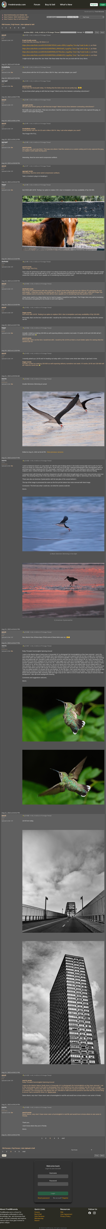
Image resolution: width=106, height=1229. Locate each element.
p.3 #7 (26, 166)
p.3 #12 (26, 328)
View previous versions (55, 452)
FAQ (61, 1212)
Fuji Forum (15, 24)
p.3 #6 (26, 142)
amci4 (4, 35)
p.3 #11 (26, 307)
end (23, 28)
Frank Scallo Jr (84, 45)
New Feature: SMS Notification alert (16, 17)
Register (94, 4)
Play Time (73, 45)
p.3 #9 (26, 261)
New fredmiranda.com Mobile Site (15, 15)
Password (53, 1181)
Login (103, 4)
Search (36, 1220)
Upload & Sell (6, 40)
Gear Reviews (39, 1216)
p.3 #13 (26, 353)
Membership (38, 1218)
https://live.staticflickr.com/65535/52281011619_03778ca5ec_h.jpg (45, 52)
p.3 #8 (26, 185)
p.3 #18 (26, 815)
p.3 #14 (26, 379)
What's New (66, 4)
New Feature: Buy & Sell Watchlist (16, 19)
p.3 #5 (26, 123)
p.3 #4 (26, 100)
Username (53, 1173)
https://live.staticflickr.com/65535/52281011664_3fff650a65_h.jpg (45, 49)
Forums (37, 1212)
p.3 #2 (26, 67)
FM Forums (6, 24)
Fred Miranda (99, 11)
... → (52, 1092)
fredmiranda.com (13, 4)
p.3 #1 (26, 35)
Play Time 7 (73, 55)
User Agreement (66, 1214)
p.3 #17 (26, 646)
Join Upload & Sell (27, 24)
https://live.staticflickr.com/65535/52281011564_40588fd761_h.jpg (45, 55)
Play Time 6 (73, 52)
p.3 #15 (26, 460)
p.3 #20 (26, 1107)
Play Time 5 (73, 49)
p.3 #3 (26, 81)
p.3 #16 (26, 632)
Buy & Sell (50, 4)
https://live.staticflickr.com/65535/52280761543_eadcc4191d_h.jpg (46, 45)
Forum (37, 4)
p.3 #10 (26, 284)
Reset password (43, 1198)
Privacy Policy (65, 1216)
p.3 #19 (26, 1075)
